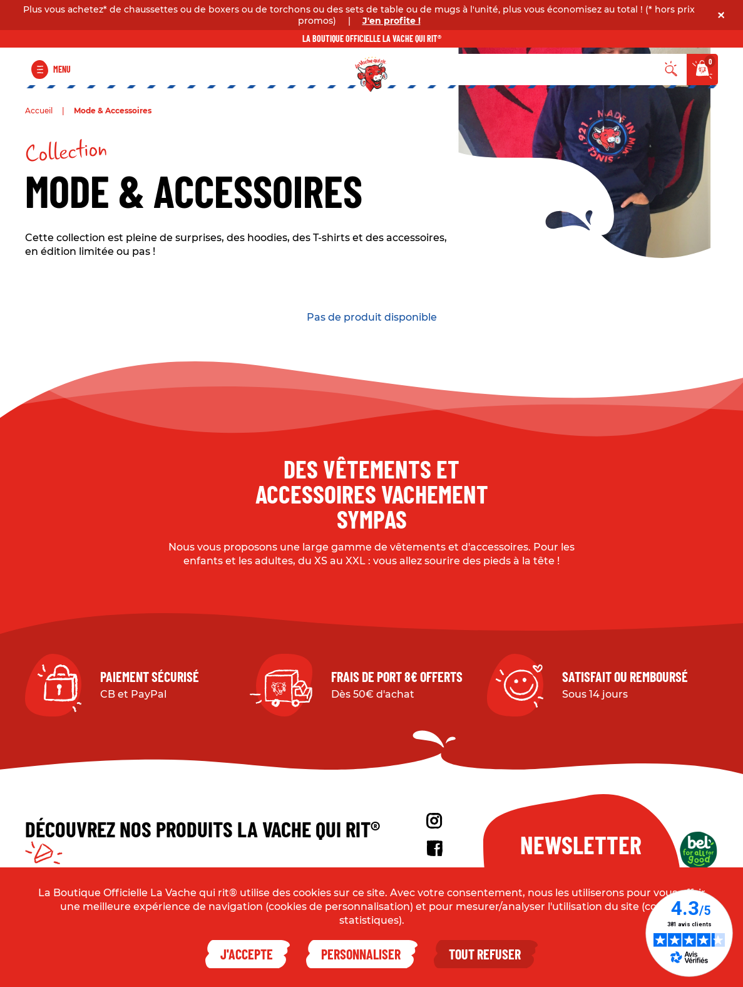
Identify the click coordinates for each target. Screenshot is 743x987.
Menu (62, 69)
